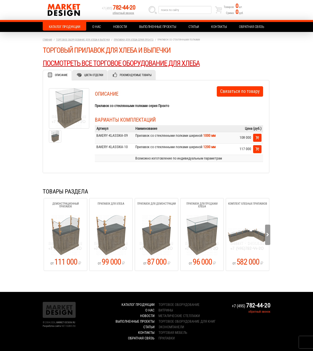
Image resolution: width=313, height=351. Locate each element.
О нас (96, 27)
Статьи (193, 27)
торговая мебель (172, 332)
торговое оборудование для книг (187, 321)
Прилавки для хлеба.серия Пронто (134, 39)
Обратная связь (251, 27)
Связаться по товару (240, 91)
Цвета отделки (93, 75)
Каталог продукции (64, 27)
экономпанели (171, 327)
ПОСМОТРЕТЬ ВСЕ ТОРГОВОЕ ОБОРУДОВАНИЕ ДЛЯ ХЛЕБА (121, 63)
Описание (61, 75)
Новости (120, 27)
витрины (165, 310)
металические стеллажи (179, 316)
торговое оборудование (179, 304)
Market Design (71, 10)
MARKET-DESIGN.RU (65, 322)
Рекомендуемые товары (136, 75)
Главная (47, 39)
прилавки (166, 338)
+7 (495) (118, 8)
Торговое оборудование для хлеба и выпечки (83, 39)
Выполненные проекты (157, 27)
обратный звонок (123, 13)
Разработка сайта (52, 326)
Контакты (219, 27)
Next (267, 235)
